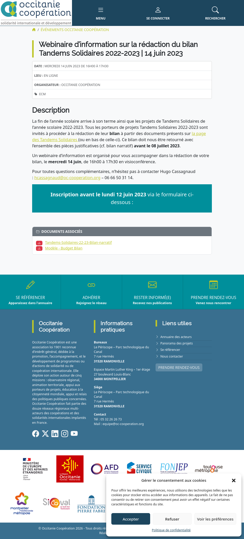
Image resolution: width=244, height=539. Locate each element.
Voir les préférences (215, 519)
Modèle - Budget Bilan (63, 248)
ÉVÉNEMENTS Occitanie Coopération (75, 29)
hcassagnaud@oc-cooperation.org (67, 177)
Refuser (172, 519)
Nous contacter (171, 356)
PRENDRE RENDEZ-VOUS (179, 367)
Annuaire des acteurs (176, 337)
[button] (233, 480)
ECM (42, 94)
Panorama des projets (176, 343)
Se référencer (170, 350)
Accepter (131, 519)
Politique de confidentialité (171, 530)
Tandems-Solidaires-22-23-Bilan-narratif (78, 242)
